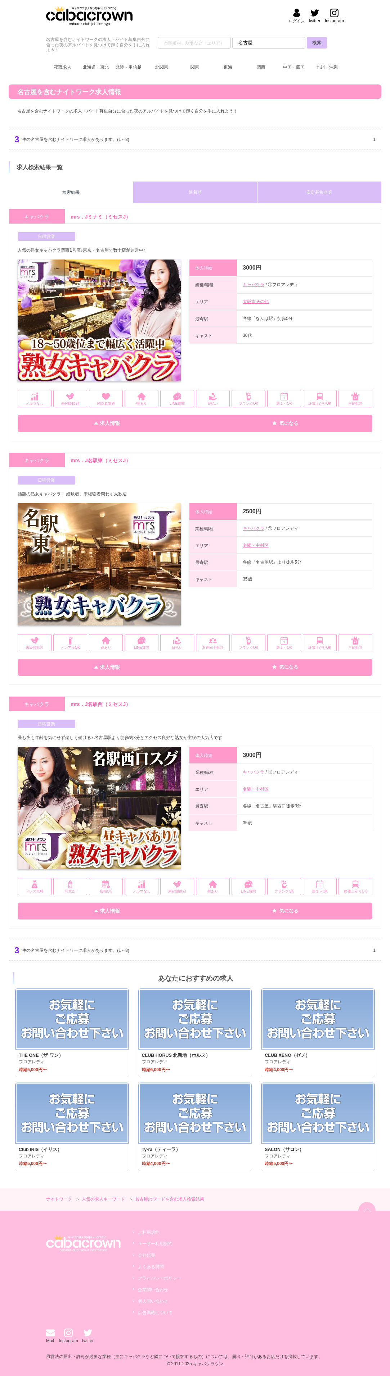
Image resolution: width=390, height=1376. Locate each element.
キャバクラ (253, 284)
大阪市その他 (256, 301)
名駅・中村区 (256, 545)
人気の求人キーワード (103, 1199)
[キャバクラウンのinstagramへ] (334, 16)
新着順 (195, 192)
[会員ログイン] (297, 16)
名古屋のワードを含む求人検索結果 (169, 1199)
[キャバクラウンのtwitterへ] (314, 16)
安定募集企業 (319, 192)
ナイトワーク (59, 1199)
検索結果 (71, 192)
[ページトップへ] (367, 1210)
